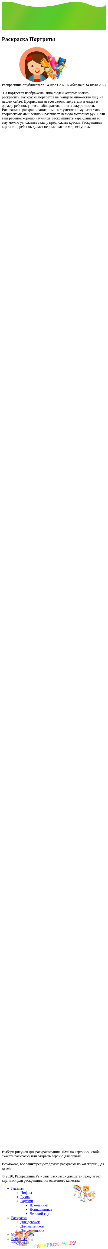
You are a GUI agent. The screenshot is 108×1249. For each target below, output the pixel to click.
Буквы (25, 1197)
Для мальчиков (32, 1226)
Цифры (26, 1193)
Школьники (39, 1205)
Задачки (26, 1201)
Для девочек (30, 1222)
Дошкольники (41, 1209)
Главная (17, 1188)
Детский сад (39, 1214)
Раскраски (19, 1218)
